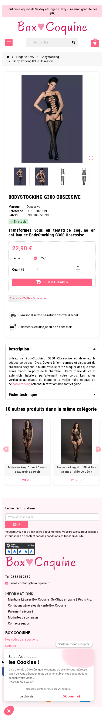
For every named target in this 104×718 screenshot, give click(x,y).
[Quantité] (55, 269)
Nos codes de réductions (21, 639)
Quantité (18, 269)
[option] (27, 452)
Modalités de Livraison (23, 617)
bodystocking (21, 384)
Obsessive (33, 206)
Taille (16, 258)
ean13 (13, 215)
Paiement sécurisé (20, 611)
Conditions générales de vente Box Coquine (37, 605)
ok (16, 524)
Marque (14, 206)
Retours (10, 646)
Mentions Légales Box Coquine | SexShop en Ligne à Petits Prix (50, 599)
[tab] (52, 349)
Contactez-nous (19, 623)
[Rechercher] (52, 42)
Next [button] (98, 449)
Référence (16, 211)
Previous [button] (6, 449)
